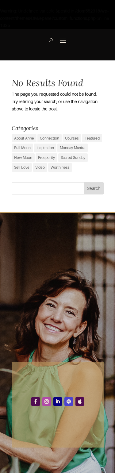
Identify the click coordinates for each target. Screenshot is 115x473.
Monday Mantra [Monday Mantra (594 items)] (72, 147)
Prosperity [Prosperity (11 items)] (46, 157)
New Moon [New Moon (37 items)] (23, 157)
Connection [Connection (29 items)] (49, 138)
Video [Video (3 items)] (40, 167)
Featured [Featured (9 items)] (92, 138)
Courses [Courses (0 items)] (72, 138)
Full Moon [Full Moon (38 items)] (22, 147)
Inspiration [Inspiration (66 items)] (45, 147)
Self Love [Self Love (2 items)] (21, 167)
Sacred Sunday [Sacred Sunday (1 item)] (73, 157)
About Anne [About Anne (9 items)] (24, 138)
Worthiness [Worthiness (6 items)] (60, 167)
